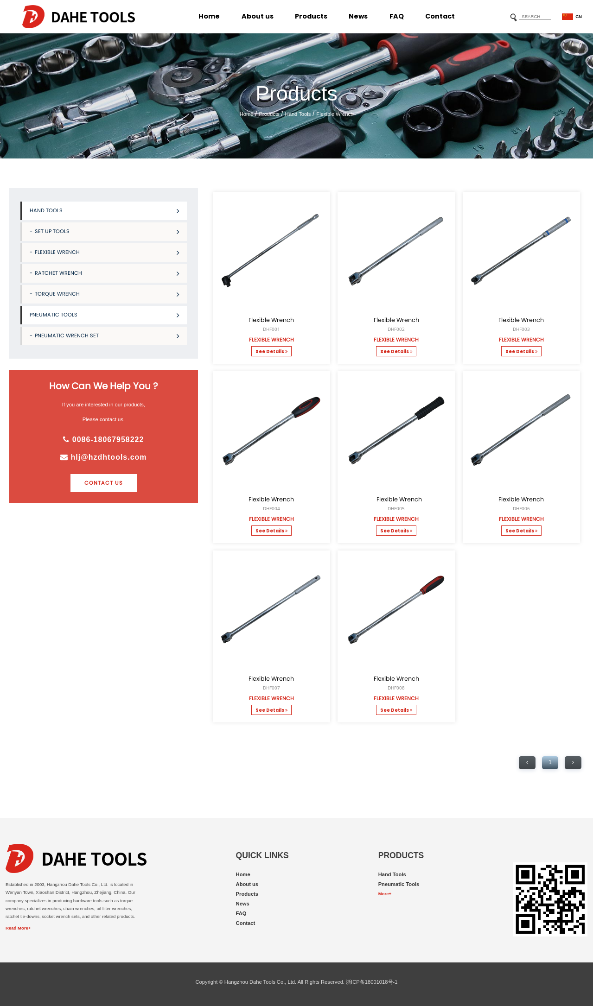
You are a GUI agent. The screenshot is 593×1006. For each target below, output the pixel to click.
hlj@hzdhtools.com (103, 457)
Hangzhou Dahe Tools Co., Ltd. (260, 982)
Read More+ (18, 927)
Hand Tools (298, 114)
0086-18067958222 (103, 439)
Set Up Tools (107, 231)
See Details (271, 351)
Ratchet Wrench (107, 273)
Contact (440, 16)
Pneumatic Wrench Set (107, 336)
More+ (384, 893)
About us (258, 16)
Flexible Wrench (334, 114)
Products (311, 16)
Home (209, 16)
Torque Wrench (107, 294)
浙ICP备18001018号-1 (371, 982)
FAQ (396, 16)
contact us (103, 483)
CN (572, 16)
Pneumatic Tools (104, 315)
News (358, 16)
